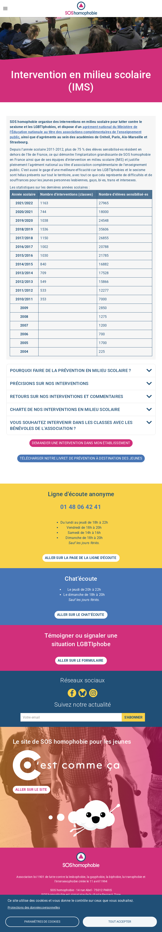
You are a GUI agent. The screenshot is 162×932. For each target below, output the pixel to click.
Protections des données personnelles (34, 907)
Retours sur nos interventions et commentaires (66, 396)
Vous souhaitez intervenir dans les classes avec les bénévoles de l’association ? (71, 425)
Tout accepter (119, 921)
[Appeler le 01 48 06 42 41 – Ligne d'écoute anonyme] (81, 508)
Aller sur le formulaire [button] (81, 660)
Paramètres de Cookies (42, 921)
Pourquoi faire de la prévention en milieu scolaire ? (70, 370)
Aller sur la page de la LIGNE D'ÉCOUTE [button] (81, 558)
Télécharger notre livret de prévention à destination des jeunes (81, 458)
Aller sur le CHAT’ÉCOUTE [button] (81, 615)
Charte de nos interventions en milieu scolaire (65, 409)
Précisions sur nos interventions (49, 383)
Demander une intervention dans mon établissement (81, 443)
